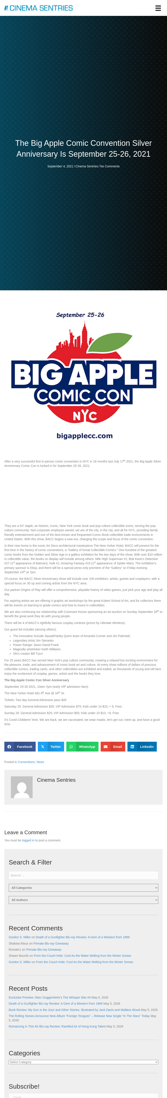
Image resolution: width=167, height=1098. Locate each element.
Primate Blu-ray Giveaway (51, 943)
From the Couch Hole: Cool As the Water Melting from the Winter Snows (82, 955)
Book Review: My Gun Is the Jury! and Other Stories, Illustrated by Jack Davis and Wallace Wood (74, 1010)
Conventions (26, 762)
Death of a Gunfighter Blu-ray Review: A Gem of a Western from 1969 (83, 937)
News (40, 762)
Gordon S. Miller (20, 937)
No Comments (109, 166)
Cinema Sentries (86, 166)
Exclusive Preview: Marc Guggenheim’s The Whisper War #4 (50, 997)
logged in (28, 840)
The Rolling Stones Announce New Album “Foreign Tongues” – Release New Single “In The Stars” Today (79, 1016)
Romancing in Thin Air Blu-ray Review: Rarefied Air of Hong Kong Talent (57, 1026)
